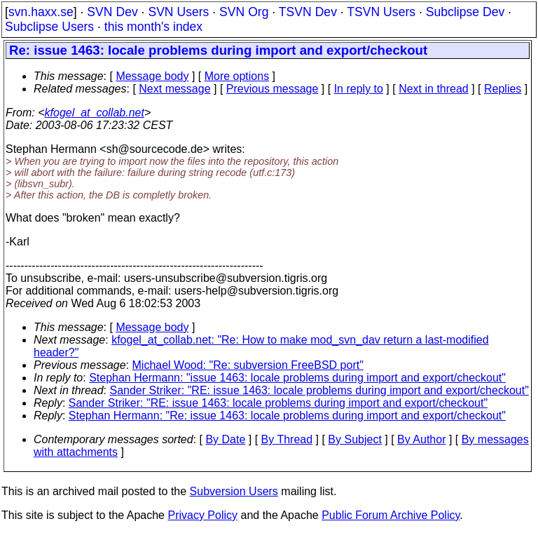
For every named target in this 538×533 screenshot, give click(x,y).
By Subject (354, 439)
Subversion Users (234, 491)
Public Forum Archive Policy (391, 515)
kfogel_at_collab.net (94, 113)
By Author (421, 439)
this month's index (153, 27)
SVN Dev (112, 12)
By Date (225, 439)
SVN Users (178, 12)
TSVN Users (381, 12)
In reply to (358, 89)
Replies (502, 89)
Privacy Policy (202, 515)
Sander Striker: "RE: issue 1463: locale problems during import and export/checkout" (319, 390)
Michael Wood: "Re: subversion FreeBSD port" (248, 365)
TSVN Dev (308, 12)
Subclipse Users (49, 27)
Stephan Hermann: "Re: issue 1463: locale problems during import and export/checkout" (287, 415)
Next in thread (434, 89)
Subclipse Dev (465, 12)
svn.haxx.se (41, 12)
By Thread (287, 439)
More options (237, 76)
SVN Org (243, 12)
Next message (174, 89)
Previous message (272, 89)
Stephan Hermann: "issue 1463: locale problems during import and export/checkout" (297, 378)
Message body (152, 76)
